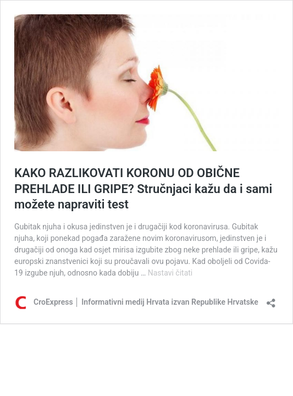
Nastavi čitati (170, 272)
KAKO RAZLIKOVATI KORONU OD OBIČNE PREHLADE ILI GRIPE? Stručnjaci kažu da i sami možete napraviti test (143, 188)
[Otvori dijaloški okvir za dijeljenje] (271, 299)
